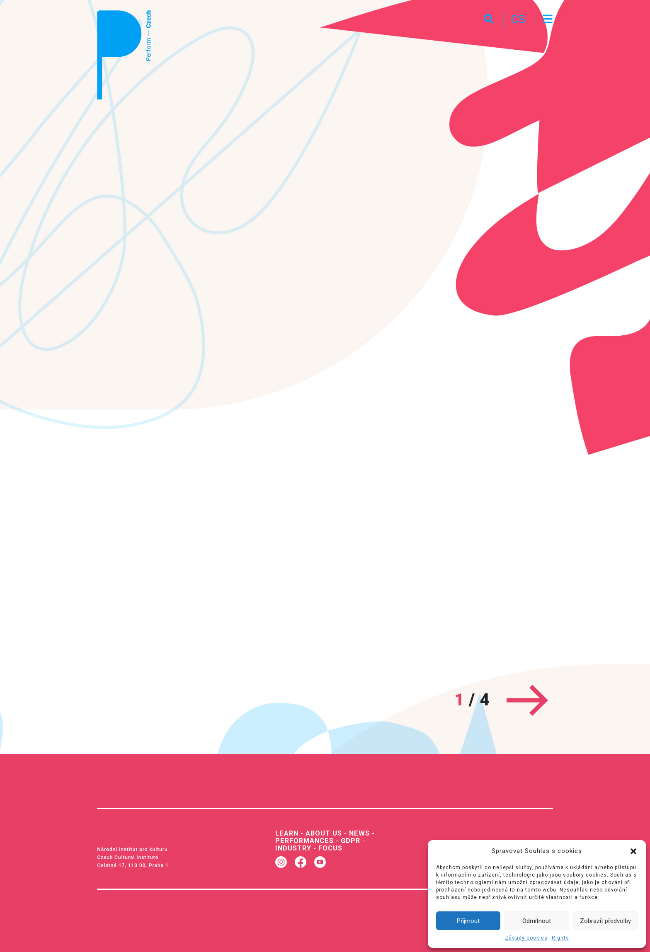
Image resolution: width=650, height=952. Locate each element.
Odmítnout (536, 921)
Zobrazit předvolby (605, 921)
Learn (286, 833)
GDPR (350, 841)
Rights (560, 938)
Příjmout (468, 921)
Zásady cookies (526, 938)
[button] (633, 851)
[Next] (527, 700)
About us (324, 833)
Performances (304, 841)
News (359, 833)
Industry (293, 848)
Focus (330, 848)
